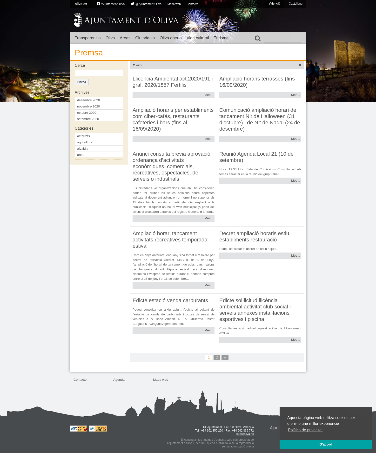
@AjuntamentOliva (148, 4)
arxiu (80, 155)
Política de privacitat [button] (305, 430)
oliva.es (81, 4)
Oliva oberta (171, 38)
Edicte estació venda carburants (170, 300)
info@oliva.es (245, 434)
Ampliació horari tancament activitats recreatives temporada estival (170, 239)
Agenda (119, 379)
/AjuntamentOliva (113, 4)
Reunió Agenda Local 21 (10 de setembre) (256, 157)
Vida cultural (198, 38)
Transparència (88, 38)
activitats (83, 136)
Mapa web (174, 4)
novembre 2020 (88, 106)
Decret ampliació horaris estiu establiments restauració (254, 236)
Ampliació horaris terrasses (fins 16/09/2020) (257, 82)
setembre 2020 (88, 119)
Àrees (125, 38)
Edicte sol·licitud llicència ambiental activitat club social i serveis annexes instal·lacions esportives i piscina (255, 309)
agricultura (84, 142)
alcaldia (82, 148)
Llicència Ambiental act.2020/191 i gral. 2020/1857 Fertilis (173, 82)
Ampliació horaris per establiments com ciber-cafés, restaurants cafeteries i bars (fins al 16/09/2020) (173, 119)
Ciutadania (145, 38)
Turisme (221, 38)
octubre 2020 (86, 112)
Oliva (110, 38)
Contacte (192, 4)
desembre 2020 (88, 100)
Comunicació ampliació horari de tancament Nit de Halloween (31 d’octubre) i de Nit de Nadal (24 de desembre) (259, 119)
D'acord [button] (325, 444)
